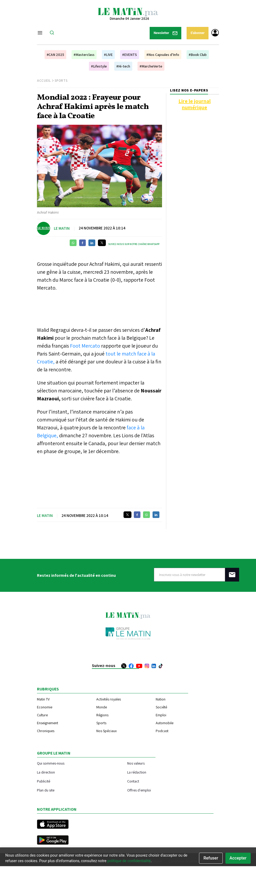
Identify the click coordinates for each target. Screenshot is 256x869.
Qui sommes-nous (50, 763)
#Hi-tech (123, 66)
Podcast (162, 730)
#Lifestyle (99, 66)
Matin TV (43, 699)
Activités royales (108, 699)
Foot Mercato (84, 345)
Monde (101, 707)
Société (161, 707)
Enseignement (47, 723)
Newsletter (165, 33)
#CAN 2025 (55, 54)
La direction (46, 772)
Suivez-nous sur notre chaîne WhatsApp (133, 244)
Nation (160, 699)
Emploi (161, 715)
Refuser (210, 858)
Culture (42, 715)
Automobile (164, 723)
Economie (44, 707)
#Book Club (198, 54)
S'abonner (198, 33)
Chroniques (45, 730)
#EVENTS (129, 54)
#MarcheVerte (151, 66)
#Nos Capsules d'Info (162, 54)
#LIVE (108, 54)
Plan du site (45, 790)
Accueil (44, 80)
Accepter (238, 858)
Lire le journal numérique (194, 104)
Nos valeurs (136, 763)
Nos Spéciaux (106, 730)
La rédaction (136, 772)
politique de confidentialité (129, 861)
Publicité (43, 781)
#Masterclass (84, 54)
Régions (102, 715)
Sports (61, 80)
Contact (133, 781)
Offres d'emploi (139, 790)
